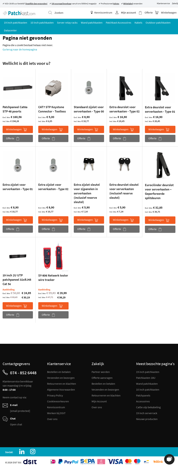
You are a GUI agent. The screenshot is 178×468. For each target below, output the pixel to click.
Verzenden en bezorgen (61, 377)
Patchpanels (143, 395)
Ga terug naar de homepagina (20, 49)
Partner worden (101, 372)
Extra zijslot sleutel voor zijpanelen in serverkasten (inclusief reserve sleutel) (87, 193)
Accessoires (143, 401)
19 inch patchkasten (147, 372)
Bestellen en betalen (59, 372)
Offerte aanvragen (102, 377)
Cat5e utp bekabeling (148, 407)
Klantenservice (163, 3)
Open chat (16, 424)
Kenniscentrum (101, 12)
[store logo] (19, 13)
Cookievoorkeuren (58, 401)
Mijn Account (99, 401)
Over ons (52, 419)
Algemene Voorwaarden (61, 389)
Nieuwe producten (147, 419)
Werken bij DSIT (56, 413)
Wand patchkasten (147, 383)
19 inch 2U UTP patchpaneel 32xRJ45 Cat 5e (17, 279)
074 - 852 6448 (23, 372)
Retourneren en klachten (61, 383)
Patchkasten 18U (145, 377)
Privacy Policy (55, 395)
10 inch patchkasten (147, 389)
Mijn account (128, 12)
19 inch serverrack (146, 413)
